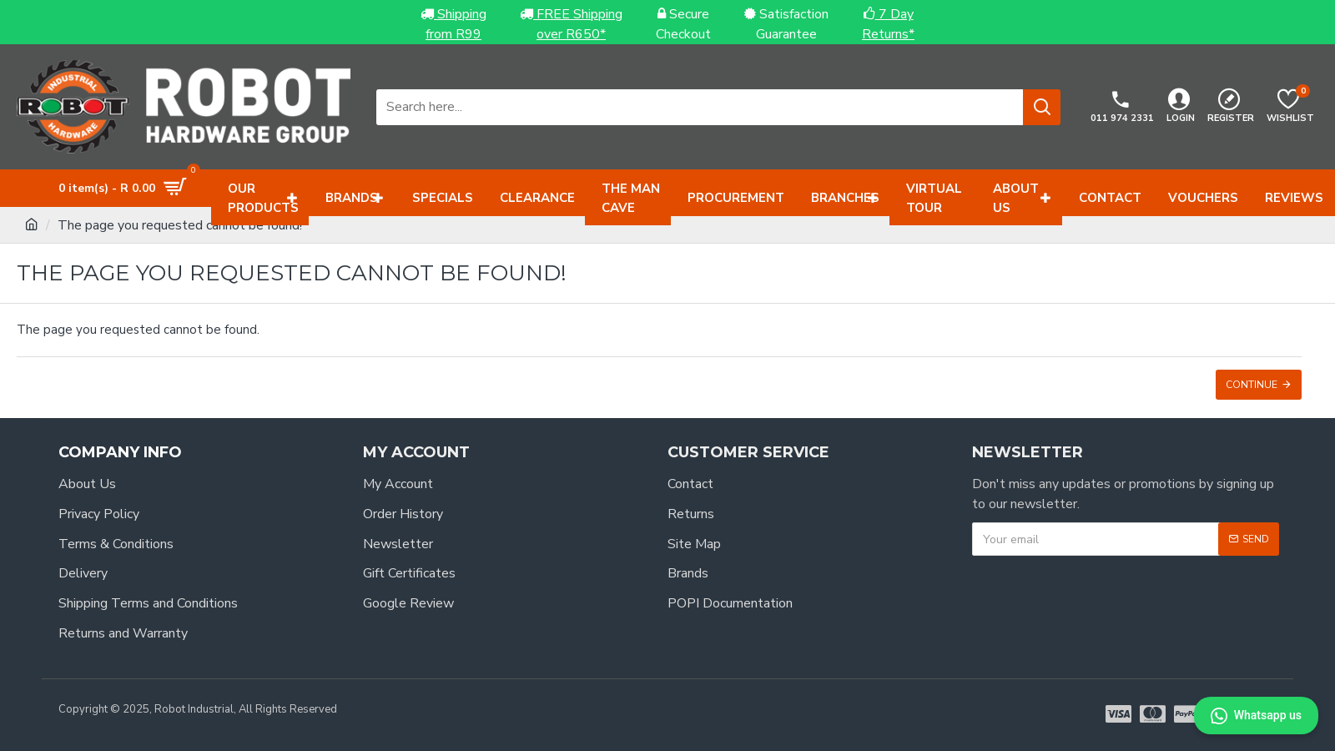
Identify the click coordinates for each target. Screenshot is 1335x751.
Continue (1251, 384)
